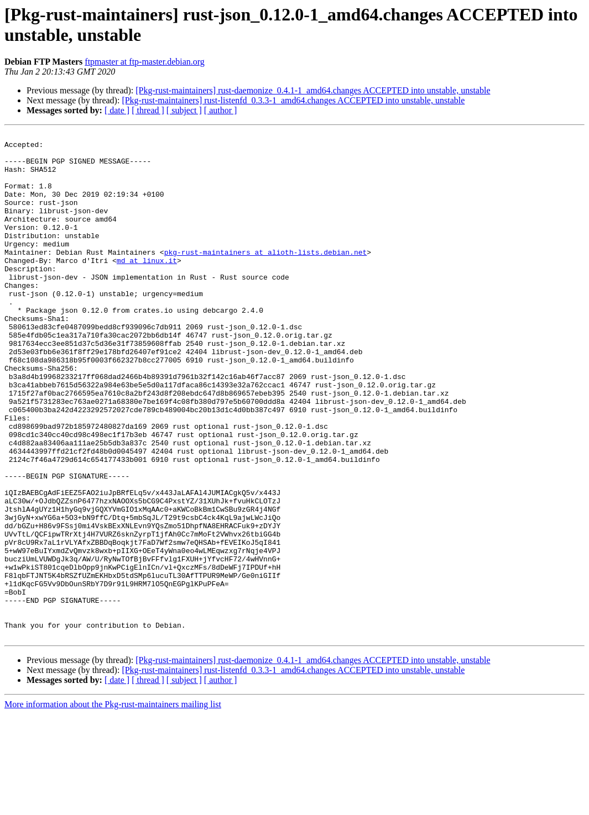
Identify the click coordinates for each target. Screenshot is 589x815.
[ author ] (220, 110)
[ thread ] (148, 110)
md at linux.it (147, 287)
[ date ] (117, 110)
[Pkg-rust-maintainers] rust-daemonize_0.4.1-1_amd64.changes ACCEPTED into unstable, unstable (312, 90)
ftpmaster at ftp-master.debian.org (145, 61)
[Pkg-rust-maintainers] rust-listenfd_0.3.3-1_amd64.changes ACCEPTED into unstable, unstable (293, 100)
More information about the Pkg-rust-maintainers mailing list (112, 805)
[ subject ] (184, 110)
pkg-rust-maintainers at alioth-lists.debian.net (265, 277)
